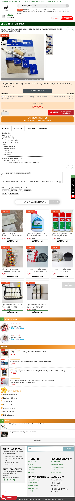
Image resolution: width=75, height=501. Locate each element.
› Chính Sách (31, 470)
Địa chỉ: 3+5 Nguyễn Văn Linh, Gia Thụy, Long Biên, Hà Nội (39, 1)
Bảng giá (18, 129)
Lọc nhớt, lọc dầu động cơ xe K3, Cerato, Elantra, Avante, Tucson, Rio (30, 361)
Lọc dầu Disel (26, 11)
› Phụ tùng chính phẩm (57, 467)
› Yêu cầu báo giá (33, 485)
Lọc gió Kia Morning (36, 11)
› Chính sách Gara (56, 472)
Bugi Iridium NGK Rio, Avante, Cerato (52, 97)
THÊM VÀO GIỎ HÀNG (37, 119)
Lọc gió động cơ (45, 10)
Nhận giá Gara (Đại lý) (37, 90)
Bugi (9, 188)
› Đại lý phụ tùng (55, 461)
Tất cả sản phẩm (13, 29)
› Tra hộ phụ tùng (32, 482)
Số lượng (4, 111)
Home (4, 24)
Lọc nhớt (22, 13)
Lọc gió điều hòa (35, 10)
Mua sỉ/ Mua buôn (7, 99)
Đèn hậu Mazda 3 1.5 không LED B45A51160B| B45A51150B (28, 352)
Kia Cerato (14, 190)
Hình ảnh (31, 129)
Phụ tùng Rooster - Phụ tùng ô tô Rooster (18, 499)
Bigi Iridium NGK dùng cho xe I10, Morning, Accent (23, 97)
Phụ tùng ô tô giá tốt (60, 11)
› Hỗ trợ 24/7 (54, 470)
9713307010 (26, 10)
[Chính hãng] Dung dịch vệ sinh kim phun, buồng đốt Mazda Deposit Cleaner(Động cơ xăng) (37, 371)
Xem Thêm (54, 202)
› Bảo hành (31, 472)
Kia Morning (27, 190)
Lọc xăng (61, 10)
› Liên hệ (30, 464)
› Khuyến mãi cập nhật (57, 464)
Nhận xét (43, 129)
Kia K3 (20, 190)
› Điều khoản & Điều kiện (34, 467)
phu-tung (4, 193)
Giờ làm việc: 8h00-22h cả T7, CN (11, 1)
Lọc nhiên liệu (54, 10)
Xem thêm (37, 440)
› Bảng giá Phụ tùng (33, 480)
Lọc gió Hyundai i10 (48, 11)
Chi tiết (5, 129)
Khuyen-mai (5, 190)
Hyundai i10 (15, 188)
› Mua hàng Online (33, 488)
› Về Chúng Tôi (32, 461)
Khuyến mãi (24, 188)
